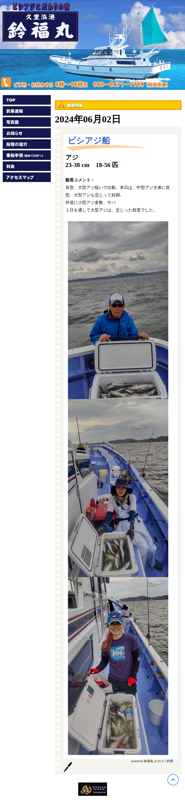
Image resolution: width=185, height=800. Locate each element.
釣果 (170, 761)
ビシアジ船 (89, 140)
